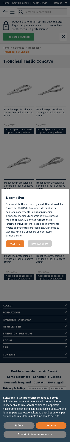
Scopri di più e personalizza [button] (35, 434)
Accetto (15, 243)
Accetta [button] (51, 425)
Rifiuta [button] (19, 425)
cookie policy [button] (49, 408)
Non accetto (39, 243)
